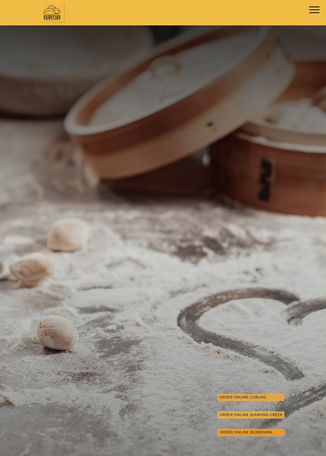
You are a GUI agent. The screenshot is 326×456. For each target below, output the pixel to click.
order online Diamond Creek (251, 415)
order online (251, 397)
